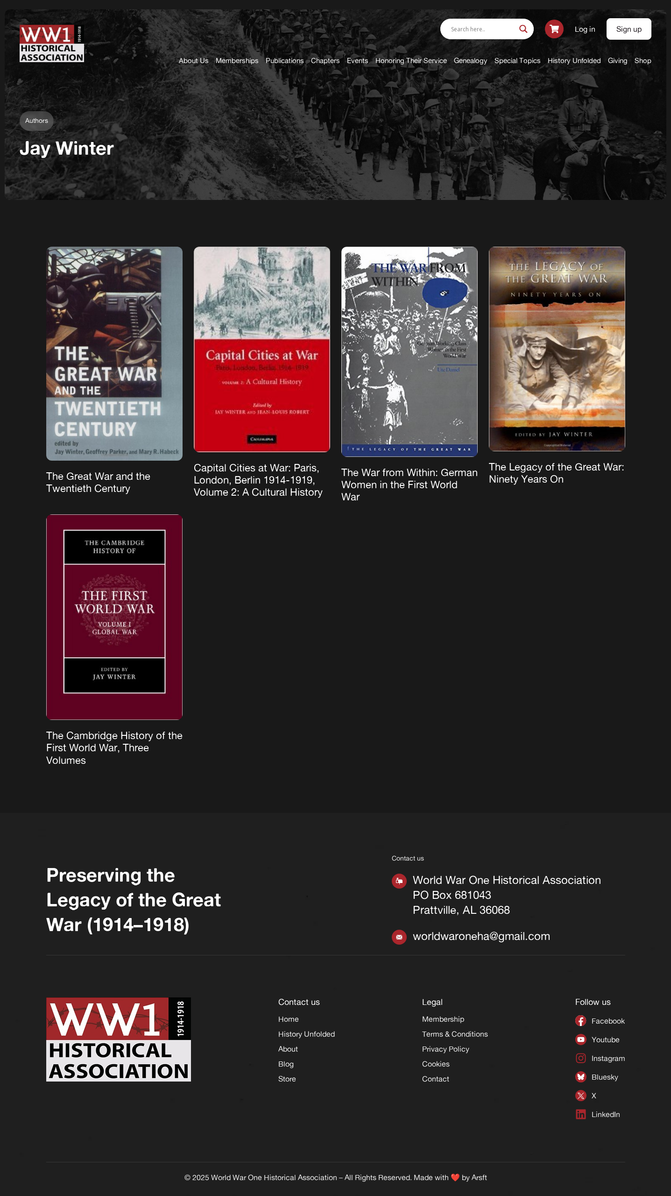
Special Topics (517, 60)
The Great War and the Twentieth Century (98, 482)
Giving (618, 60)
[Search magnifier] (523, 29)
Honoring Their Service (411, 60)
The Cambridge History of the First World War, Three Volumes (114, 747)
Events (357, 60)
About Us (194, 60)
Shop (643, 60)
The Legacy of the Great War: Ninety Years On (556, 473)
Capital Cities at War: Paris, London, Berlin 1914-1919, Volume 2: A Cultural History (258, 480)
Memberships (237, 60)
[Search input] (483, 29)
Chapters (325, 60)
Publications (285, 60)
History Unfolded (574, 60)
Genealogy (470, 60)
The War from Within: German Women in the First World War (409, 484)
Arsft (479, 1177)
